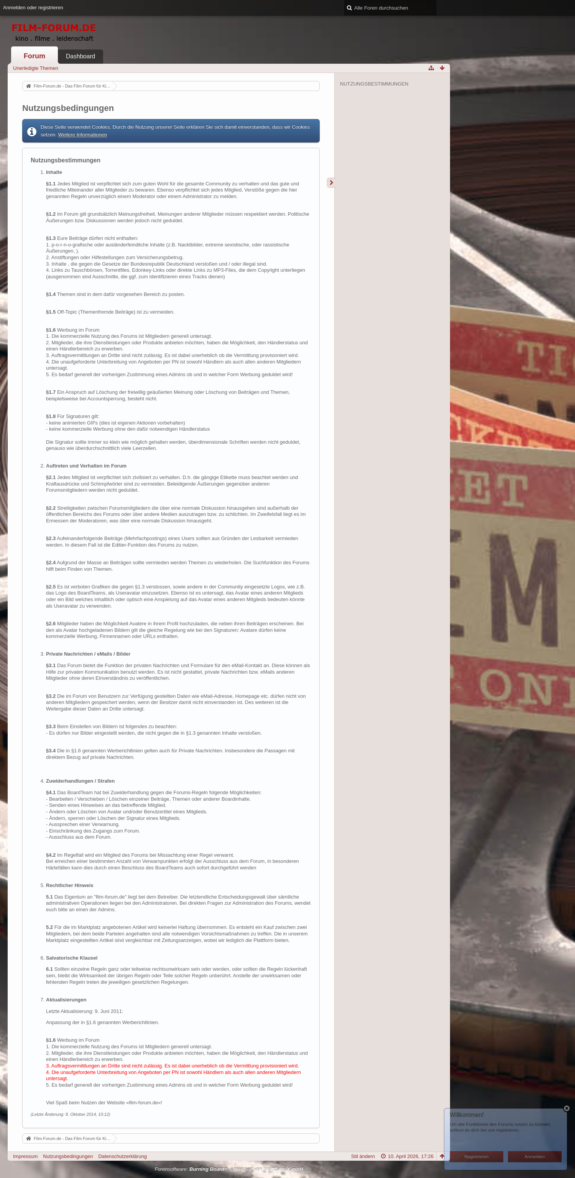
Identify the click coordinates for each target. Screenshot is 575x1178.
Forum (35, 56)
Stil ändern (363, 1156)
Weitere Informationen (82, 134)
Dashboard (80, 56)
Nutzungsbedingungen (68, 1156)
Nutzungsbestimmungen (374, 84)
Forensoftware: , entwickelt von (229, 1169)
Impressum (25, 1156)
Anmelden (535, 1156)
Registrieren (477, 1156)
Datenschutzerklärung (122, 1156)
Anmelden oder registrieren (33, 7)
